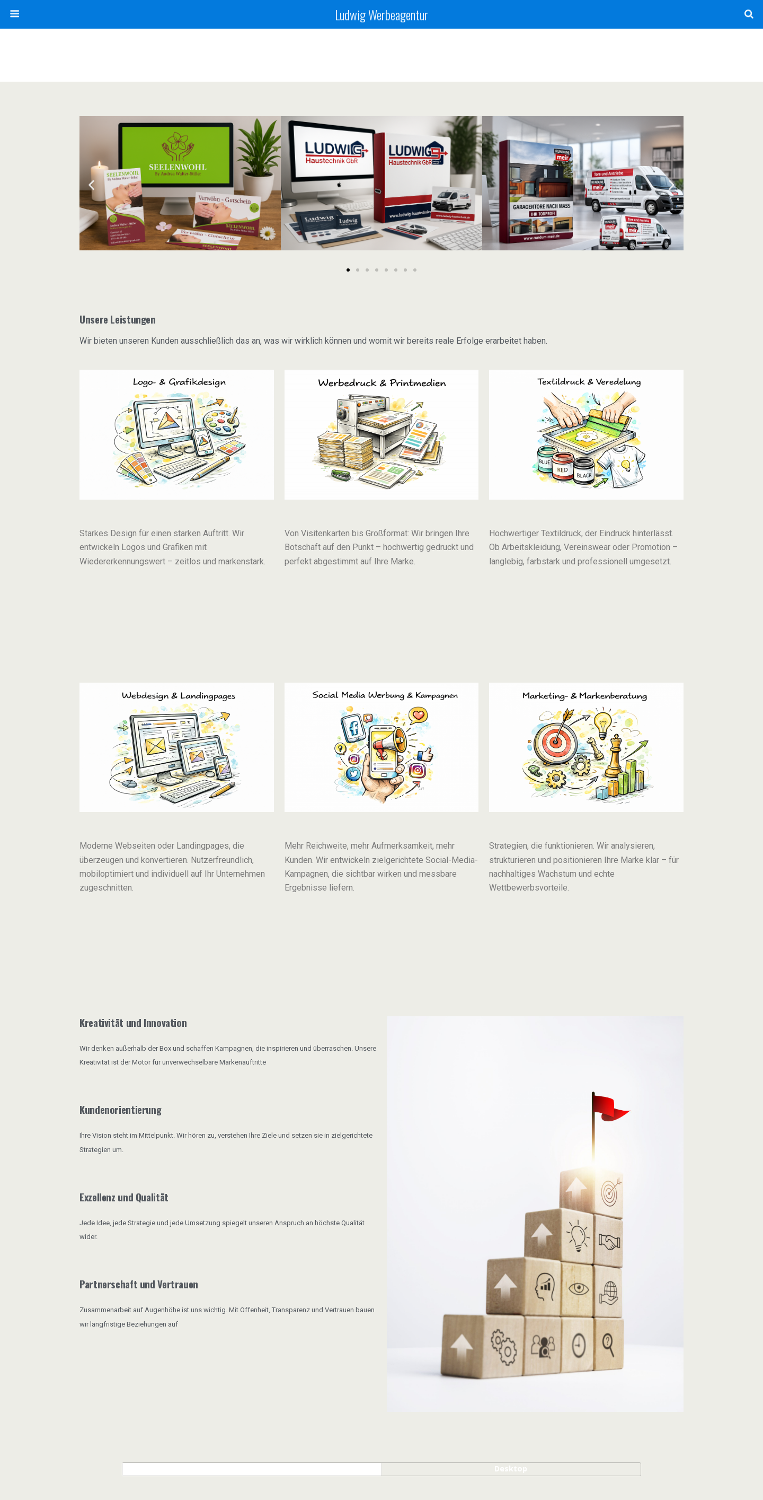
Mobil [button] (252, 1468)
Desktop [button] (510, 1468)
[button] (91, 185)
